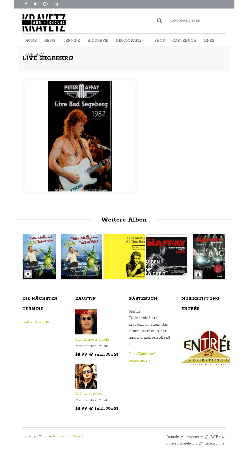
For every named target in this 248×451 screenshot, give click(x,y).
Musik (103, 346)
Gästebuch (184, 41)
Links (209, 41)
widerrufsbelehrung (181, 443)
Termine (71, 41)
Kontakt (34, 54)
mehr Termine (35, 321)
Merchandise (85, 346)
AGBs (215, 437)
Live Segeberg (47, 58)
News (49, 41)
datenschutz (214, 443)
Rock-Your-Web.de (68, 436)
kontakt (173, 437)
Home (31, 41)
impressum (195, 437)
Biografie (97, 41)
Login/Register (185, 20)
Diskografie (130, 41)
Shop (159, 41)
